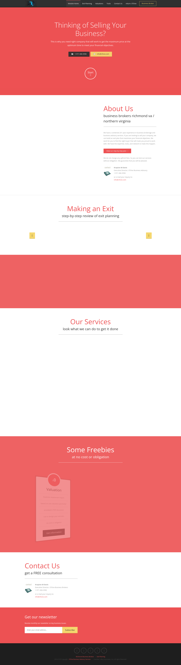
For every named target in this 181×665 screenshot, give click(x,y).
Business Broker (148, 3)
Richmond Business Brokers (85, 657)
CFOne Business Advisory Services (80, 659)
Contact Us (118, 3)
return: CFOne (131, 3)
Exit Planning (87, 3)
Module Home (73, 3)
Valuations (99, 3)
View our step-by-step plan (117, 151)
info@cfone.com (101, 55)
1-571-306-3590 (79, 55)
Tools (109, 3)
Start (90, 73)
